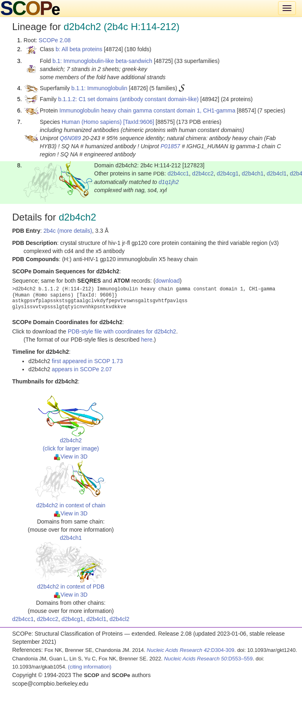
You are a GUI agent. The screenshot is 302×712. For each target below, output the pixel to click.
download (167, 280)
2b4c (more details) (67, 230)
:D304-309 (191, 650)
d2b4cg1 (228, 173)
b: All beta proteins (79, 49)
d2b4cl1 (277, 173)
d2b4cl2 (119, 619)
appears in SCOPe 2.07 (82, 369)
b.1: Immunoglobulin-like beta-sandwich (102, 61)
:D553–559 (208, 659)
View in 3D (71, 456)
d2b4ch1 (253, 173)
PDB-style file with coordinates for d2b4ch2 (122, 331)
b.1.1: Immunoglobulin (99, 88)
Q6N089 (70, 138)
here (146, 339)
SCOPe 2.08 (55, 40)
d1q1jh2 (169, 182)
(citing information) (89, 667)
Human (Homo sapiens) (92, 122)
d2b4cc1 (178, 173)
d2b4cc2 (203, 173)
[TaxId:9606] (138, 122)
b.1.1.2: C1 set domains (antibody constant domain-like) (128, 99)
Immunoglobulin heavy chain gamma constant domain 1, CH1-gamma (147, 110)
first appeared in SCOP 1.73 (87, 361)
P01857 (170, 146)
